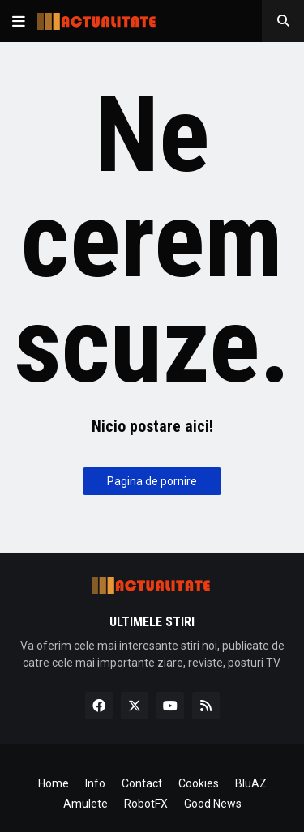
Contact (142, 783)
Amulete (85, 803)
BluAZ (251, 783)
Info (95, 783)
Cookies (198, 783)
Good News (213, 803)
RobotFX (146, 803)
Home (53, 783)
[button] (18, 21)
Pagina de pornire (152, 481)
